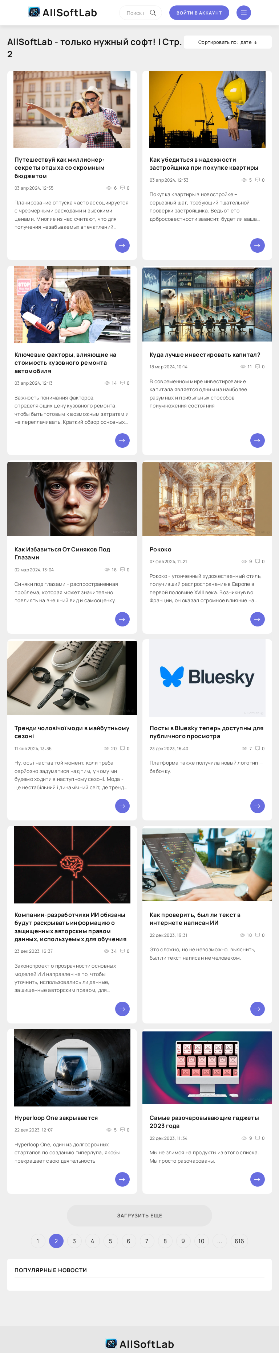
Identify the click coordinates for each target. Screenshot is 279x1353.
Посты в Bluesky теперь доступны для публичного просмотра (207, 732)
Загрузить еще (139, 1215)
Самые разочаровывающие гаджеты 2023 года (204, 1121)
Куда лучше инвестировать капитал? (205, 355)
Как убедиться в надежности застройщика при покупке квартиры (204, 163)
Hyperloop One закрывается (56, 1117)
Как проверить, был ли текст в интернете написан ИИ (195, 919)
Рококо (160, 549)
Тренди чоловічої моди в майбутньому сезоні (72, 732)
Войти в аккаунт (199, 13)
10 (201, 1241)
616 (239, 1241)
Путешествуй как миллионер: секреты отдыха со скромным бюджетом (60, 168)
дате (246, 42)
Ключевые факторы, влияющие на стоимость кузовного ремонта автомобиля (66, 363)
